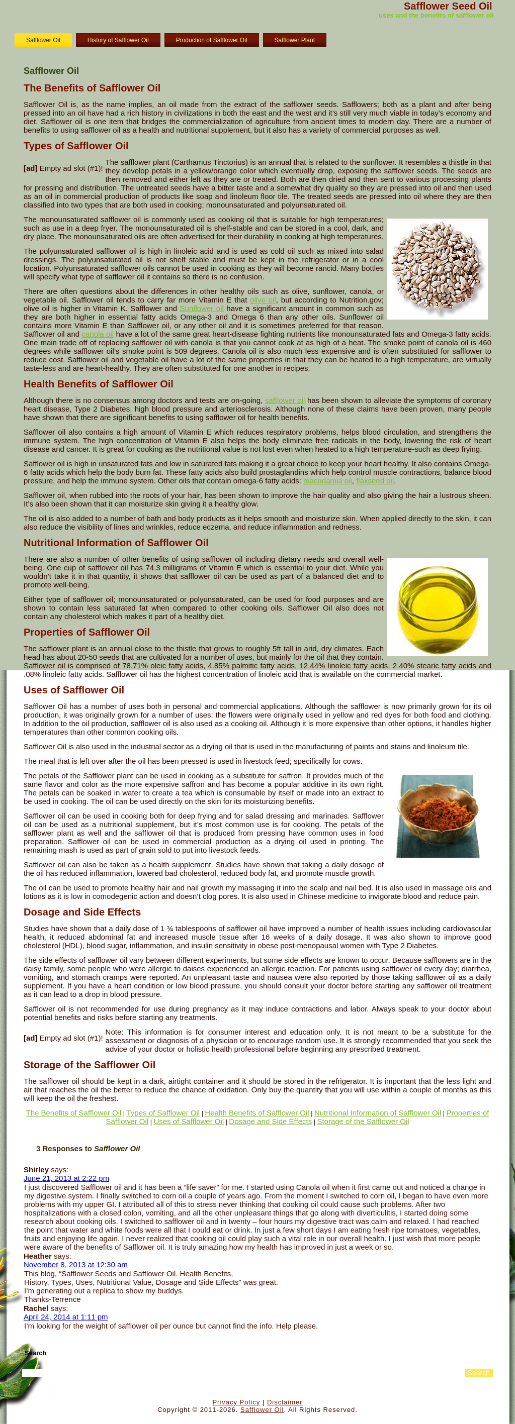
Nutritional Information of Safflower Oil (377, 1112)
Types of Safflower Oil (163, 1112)
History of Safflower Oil (118, 40)
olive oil (263, 299)
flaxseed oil (375, 480)
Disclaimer (285, 1402)
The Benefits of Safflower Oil (74, 1112)
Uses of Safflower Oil (188, 1121)
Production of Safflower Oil (211, 40)
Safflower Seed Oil (448, 6)
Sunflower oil (202, 308)
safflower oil (285, 400)
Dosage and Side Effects (270, 1121)
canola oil (97, 334)
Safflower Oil (43, 40)
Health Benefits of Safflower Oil (257, 1112)
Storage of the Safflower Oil (363, 1121)
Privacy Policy (236, 1402)
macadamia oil (327, 480)
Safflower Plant (295, 40)
